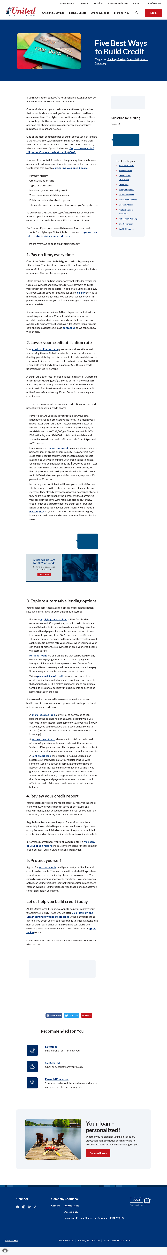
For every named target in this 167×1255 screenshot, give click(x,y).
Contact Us (138, 3)
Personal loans (38, 655)
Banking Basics (116, 59)
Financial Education (56, 1079)
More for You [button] (121, 12)
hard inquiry (36, 511)
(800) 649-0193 (155, 3)
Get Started (52, 1062)
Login (156, 12)
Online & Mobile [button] (100, 12)
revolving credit (58, 447)
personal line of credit (50, 675)
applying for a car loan (53, 619)
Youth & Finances (126, 229)
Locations (98, 3)
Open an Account (66, 3)
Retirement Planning (128, 219)
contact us (69, 327)
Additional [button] (71, 1199)
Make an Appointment (118, 3)
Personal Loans (98, 1153)
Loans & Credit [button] (77, 12)
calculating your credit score (70, 167)
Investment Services (128, 199)
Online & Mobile (126, 205)
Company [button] (57, 1199)
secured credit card (43, 739)
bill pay (81, 292)
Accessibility (71, 1211)
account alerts (47, 867)
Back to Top (11, 1240)
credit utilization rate (45, 349)
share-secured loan (43, 714)
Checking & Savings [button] (53, 12)
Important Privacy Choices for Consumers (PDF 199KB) (94, 1218)
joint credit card (41, 755)
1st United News (126, 165)
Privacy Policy (71, 1205)
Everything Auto (126, 189)
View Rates (84, 3)
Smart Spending (126, 224)
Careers (55, 1205)
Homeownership (126, 194)
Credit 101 (133, 59)
